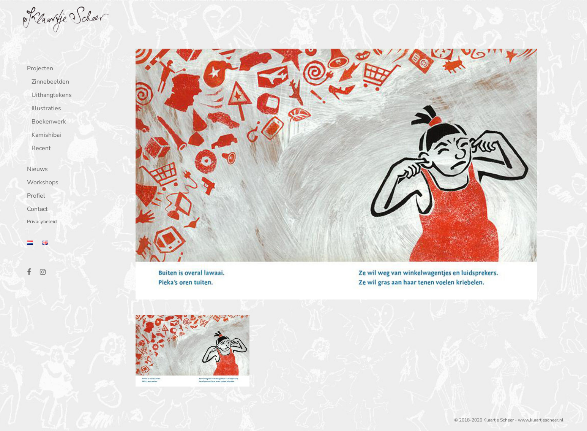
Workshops (41, 183)
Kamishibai (44, 135)
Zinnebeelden (48, 82)
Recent (39, 148)
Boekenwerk (47, 122)
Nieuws (35, 169)
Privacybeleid (40, 222)
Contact (35, 209)
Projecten (38, 69)
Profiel (34, 196)
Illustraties (44, 109)
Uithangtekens (50, 95)
